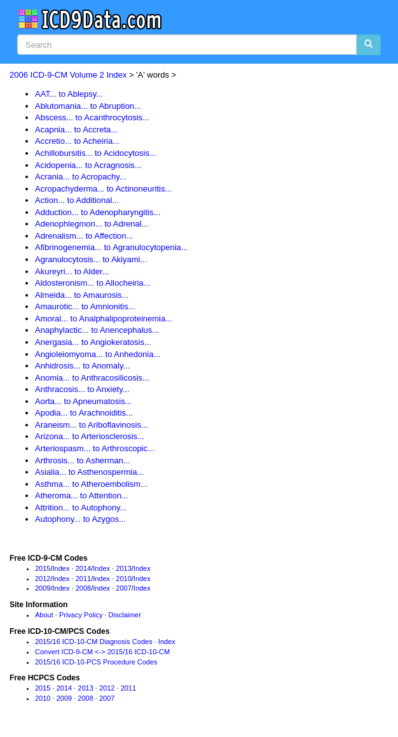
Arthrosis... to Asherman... (82, 460)
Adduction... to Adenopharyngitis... (97, 212)
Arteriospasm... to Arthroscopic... (94, 448)
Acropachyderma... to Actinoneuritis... (103, 188)
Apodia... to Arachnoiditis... (84, 413)
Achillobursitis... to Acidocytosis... (95, 153)
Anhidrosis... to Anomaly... (82, 365)
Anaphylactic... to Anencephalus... (97, 330)
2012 (42, 578)
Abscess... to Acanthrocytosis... (92, 117)
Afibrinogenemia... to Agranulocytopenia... (111, 247)
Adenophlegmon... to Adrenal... (92, 223)
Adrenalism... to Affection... (84, 236)
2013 (123, 568)
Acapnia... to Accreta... (76, 129)
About (44, 615)
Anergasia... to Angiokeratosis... (93, 342)
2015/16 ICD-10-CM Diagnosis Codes (94, 641)
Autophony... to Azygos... (80, 519)
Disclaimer (125, 615)
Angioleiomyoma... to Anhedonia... (97, 354)
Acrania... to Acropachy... (81, 176)
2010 (123, 578)
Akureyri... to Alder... (72, 271)
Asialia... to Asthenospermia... (89, 472)
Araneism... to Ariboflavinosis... (91, 425)
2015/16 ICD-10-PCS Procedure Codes (96, 662)
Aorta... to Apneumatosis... (83, 401)
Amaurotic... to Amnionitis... (85, 306)
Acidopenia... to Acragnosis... (88, 165)
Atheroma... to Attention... (81, 495)
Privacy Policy (80, 615)
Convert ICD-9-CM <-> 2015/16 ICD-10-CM (102, 652)
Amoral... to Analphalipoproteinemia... (103, 318)
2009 (42, 588)
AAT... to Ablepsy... (69, 94)
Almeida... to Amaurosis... (81, 295)
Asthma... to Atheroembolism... (91, 484)
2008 (83, 588)
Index (61, 568)
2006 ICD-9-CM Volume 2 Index (68, 75)
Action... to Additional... (77, 200)
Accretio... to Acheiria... (77, 141)
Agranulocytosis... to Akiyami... (91, 259)
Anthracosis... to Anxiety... (82, 389)
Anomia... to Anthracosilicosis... (92, 378)
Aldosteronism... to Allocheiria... (92, 283)
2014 (83, 568)
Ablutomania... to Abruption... (88, 106)
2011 (83, 578)
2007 (123, 588)
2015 (42, 568)
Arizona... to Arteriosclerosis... (89, 436)
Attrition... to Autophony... (81, 507)
